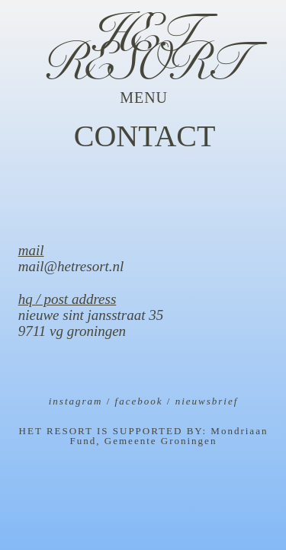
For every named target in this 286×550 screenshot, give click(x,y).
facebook (139, 401)
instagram (76, 401)
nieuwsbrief (207, 401)
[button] (144, 97)
